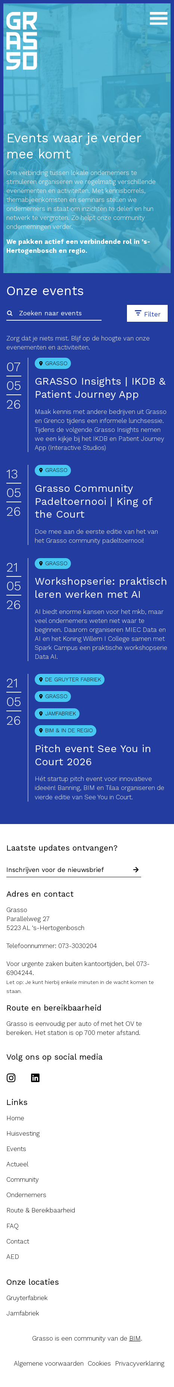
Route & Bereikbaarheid (40, 1210)
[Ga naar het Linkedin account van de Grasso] (35, 1078)
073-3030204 (77, 946)
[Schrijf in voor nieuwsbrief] (135, 870)
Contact (17, 1241)
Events (16, 1149)
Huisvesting (23, 1133)
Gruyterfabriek (27, 1298)
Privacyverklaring (139, 1363)
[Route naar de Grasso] (87, 918)
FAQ (12, 1226)
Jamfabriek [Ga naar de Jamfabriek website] (22, 1313)
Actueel (17, 1164)
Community (22, 1179)
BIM (135, 1338)
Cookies (99, 1363)
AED (12, 1256)
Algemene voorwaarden (49, 1363)
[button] (147, 313)
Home (15, 1118)
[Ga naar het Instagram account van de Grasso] (13, 1078)
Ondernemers (26, 1195)
